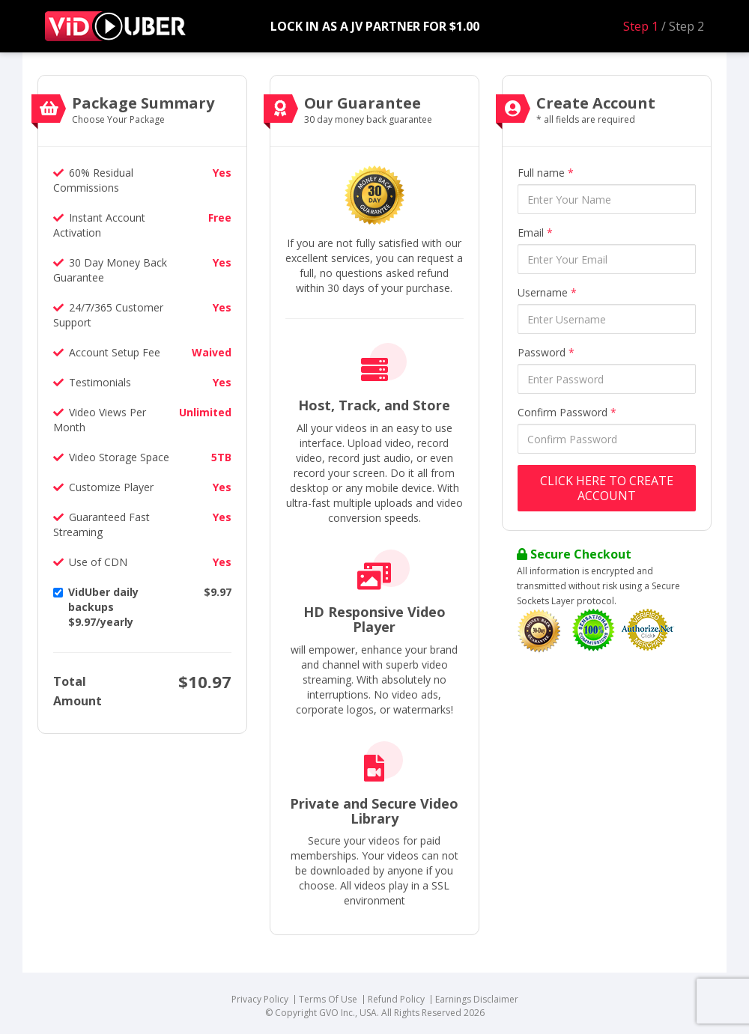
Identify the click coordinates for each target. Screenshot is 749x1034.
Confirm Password (567, 412)
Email (535, 232)
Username (547, 292)
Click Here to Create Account (606, 488)
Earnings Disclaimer (476, 999)
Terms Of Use (328, 999)
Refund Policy (396, 999)
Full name (546, 172)
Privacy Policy (259, 999)
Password (546, 352)
